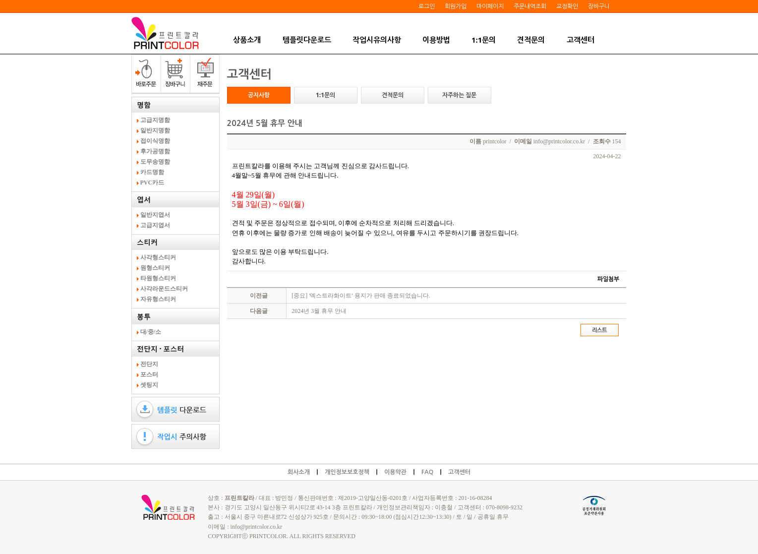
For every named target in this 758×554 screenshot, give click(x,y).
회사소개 (299, 472)
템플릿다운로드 (307, 40)
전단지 (150, 364)
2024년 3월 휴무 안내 (319, 311)
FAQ (427, 472)
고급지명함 (156, 120)
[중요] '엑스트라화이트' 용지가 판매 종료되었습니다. (361, 295)
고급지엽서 (156, 225)
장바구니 (599, 6)
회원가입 (455, 6)
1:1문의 (483, 40)
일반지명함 (156, 130)
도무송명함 (156, 161)
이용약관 (395, 472)
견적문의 (531, 40)
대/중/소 (151, 331)
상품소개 (247, 40)
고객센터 (580, 40)
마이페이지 (490, 6)
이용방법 (436, 40)
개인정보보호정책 (347, 472)
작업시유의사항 (376, 40)
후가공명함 (156, 151)
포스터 (150, 374)
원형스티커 (156, 267)
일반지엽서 (156, 214)
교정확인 (567, 6)
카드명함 (153, 172)
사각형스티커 (158, 257)
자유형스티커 (158, 299)
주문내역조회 (530, 6)
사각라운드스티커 (164, 288)
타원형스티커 (158, 278)
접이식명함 (156, 140)
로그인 (426, 6)
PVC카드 (153, 182)
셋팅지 (150, 384)
